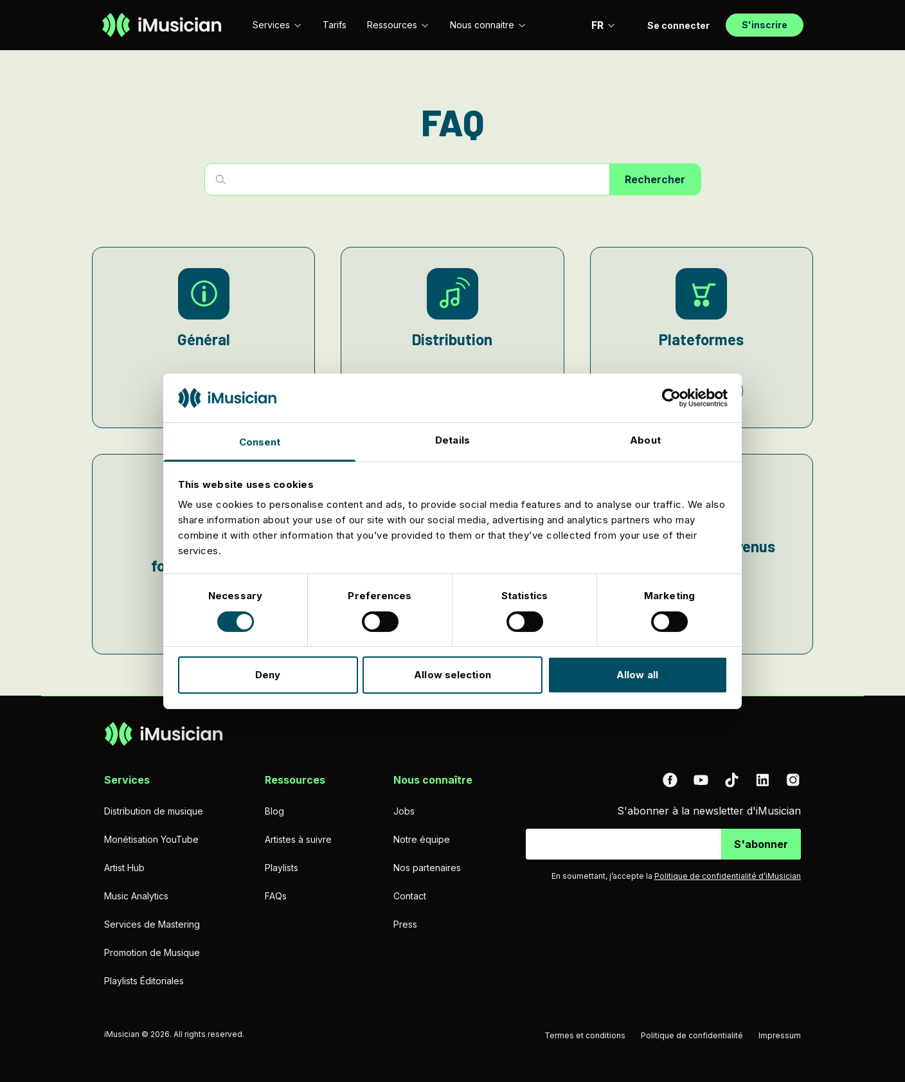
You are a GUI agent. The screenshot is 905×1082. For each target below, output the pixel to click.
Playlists (281, 867)
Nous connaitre (488, 24)
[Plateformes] (701, 337)
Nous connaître (432, 779)
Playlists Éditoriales (144, 980)
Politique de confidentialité (692, 1035)
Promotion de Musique (152, 952)
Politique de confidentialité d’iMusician (727, 876)
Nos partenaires (427, 867)
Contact (409, 895)
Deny (267, 675)
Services (277, 24)
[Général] (203, 337)
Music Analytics (136, 895)
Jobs (404, 811)
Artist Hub (124, 867)
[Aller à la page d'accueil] (162, 25)
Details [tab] (452, 440)
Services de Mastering (152, 924)
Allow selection (452, 675)
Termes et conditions (584, 1035)
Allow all (637, 675)
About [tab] (645, 440)
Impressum (779, 1035)
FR (603, 25)
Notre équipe (421, 839)
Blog (274, 811)
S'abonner (761, 844)
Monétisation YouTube (151, 839)
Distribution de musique (153, 811)
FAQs (276, 895)
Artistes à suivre (298, 839)
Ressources (398, 24)
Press (405, 924)
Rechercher (655, 179)
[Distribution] (452, 337)
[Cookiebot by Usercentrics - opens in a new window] (671, 398)
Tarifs (334, 24)
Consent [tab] (260, 442)
